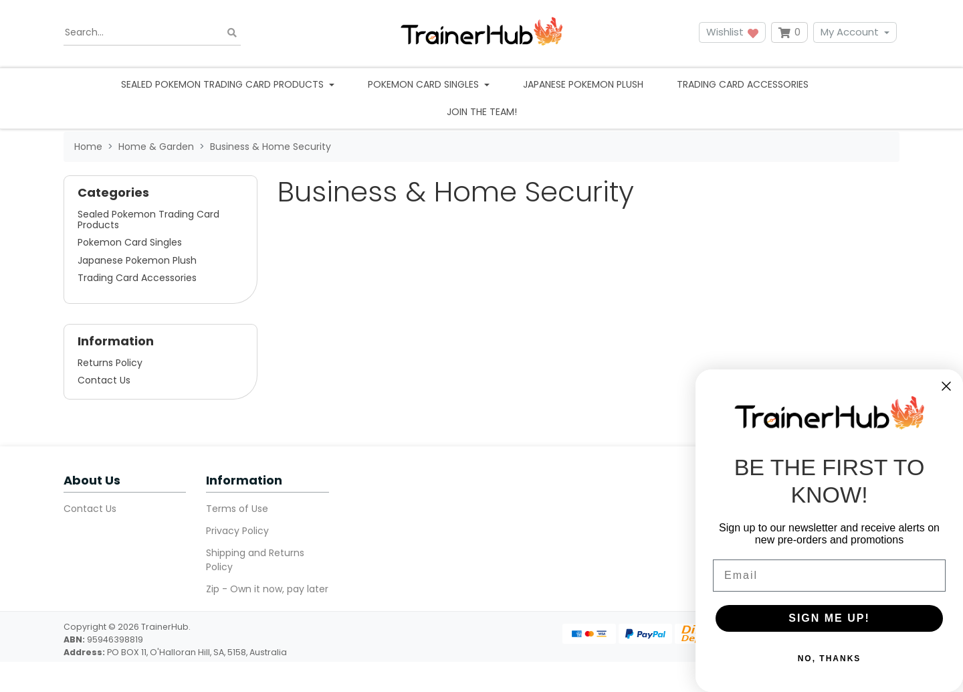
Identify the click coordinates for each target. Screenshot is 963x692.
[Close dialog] (946, 386)
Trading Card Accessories (743, 84)
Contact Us (104, 380)
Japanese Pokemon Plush (583, 84)
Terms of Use (237, 508)
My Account (850, 32)
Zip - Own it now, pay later (267, 589)
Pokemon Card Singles (130, 242)
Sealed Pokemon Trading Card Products (148, 219)
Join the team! (482, 111)
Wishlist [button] (732, 32)
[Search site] (232, 32)
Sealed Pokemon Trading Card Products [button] (223, 84)
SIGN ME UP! (829, 618)
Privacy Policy (237, 530)
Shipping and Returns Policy (255, 560)
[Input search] (152, 33)
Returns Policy (110, 362)
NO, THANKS (829, 658)
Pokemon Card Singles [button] (424, 84)
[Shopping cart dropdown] (789, 32)
